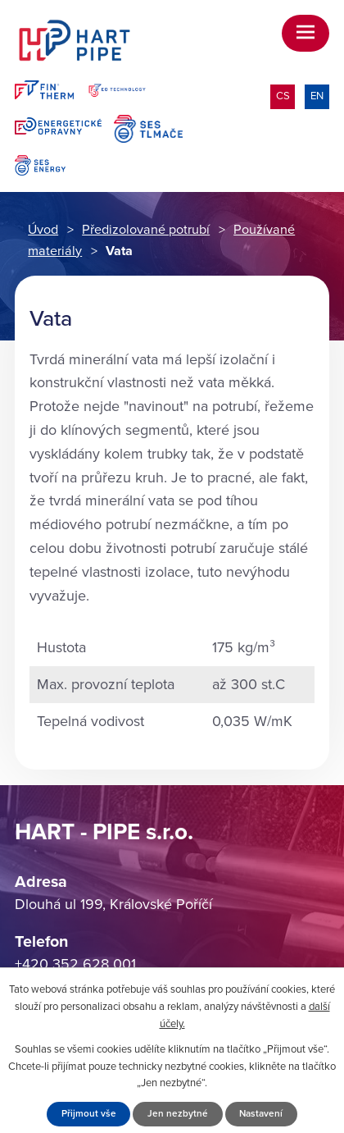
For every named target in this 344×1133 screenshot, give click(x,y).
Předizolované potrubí (146, 230)
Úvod (43, 230)
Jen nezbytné (177, 1113)
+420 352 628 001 (75, 964)
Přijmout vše (88, 1113)
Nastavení (261, 1113)
